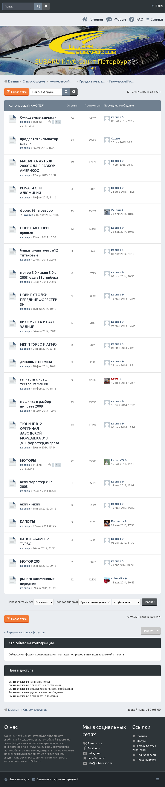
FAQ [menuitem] (139, 19)
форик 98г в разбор (36, 210)
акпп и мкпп (30, 504)
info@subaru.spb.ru (100, 763)
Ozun (114, 138)
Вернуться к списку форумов (26, 632)
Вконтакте (95, 743)
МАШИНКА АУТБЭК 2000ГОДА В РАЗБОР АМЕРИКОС (37, 166)
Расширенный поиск (46, 6)
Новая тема (19, 91)
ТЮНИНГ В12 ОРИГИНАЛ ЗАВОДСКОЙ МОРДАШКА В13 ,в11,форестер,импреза (39, 433)
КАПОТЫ (27, 521)
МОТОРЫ (28, 460)
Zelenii (116, 209)
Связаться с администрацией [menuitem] (57, 779)
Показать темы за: (30, 601)
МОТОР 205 (30, 561)
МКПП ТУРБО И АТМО (38, 344)
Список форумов (35, 709)
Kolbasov (117, 521)
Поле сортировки (83, 601)
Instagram (94, 753)
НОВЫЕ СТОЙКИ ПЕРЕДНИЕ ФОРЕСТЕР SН (38, 299)
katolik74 (117, 460)
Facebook (94, 748)
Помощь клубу (146, 759)
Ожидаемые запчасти (38, 117)
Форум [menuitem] (120, 19)
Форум (141, 740)
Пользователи (146, 754)
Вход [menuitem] (159, 5)
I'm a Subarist (96, 758)
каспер (25, 121)
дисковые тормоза (36, 362)
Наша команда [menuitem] (19, 779)
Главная (96, 19)
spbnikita (117, 578)
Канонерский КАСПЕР (26, 105)
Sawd (114, 378)
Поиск (38, 6)
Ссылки (156, 19)
